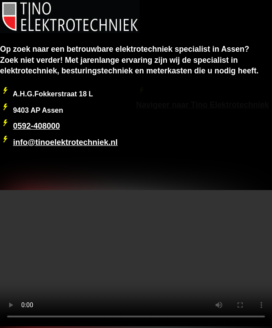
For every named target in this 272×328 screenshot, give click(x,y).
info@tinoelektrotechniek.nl (65, 142)
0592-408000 (36, 126)
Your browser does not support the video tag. (136, 258)
